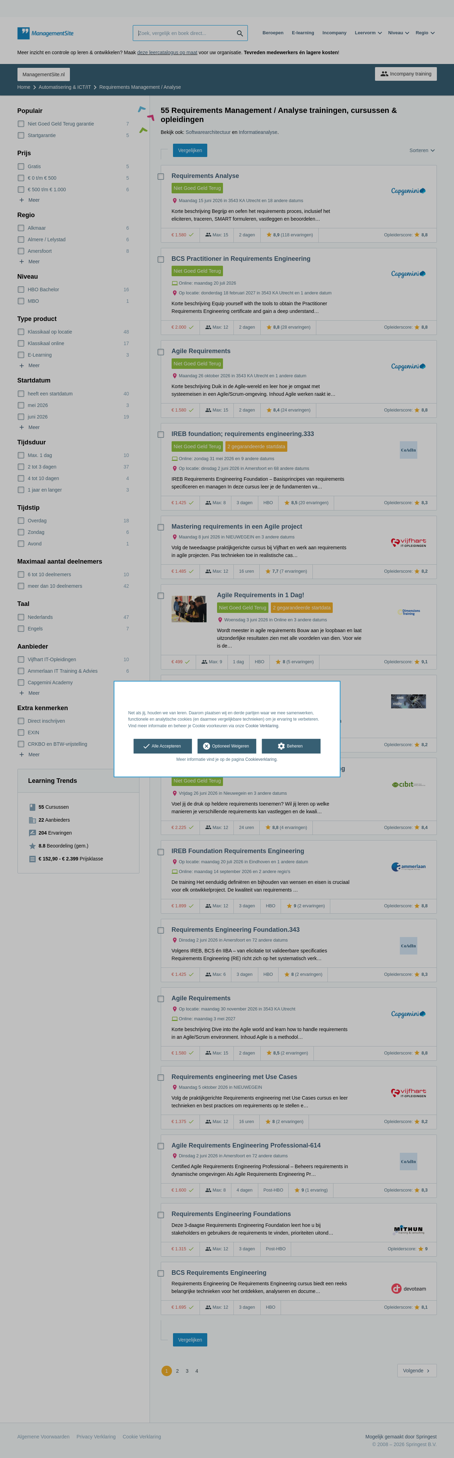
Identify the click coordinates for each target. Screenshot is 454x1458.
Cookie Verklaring (261, 725)
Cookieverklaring (260, 759)
